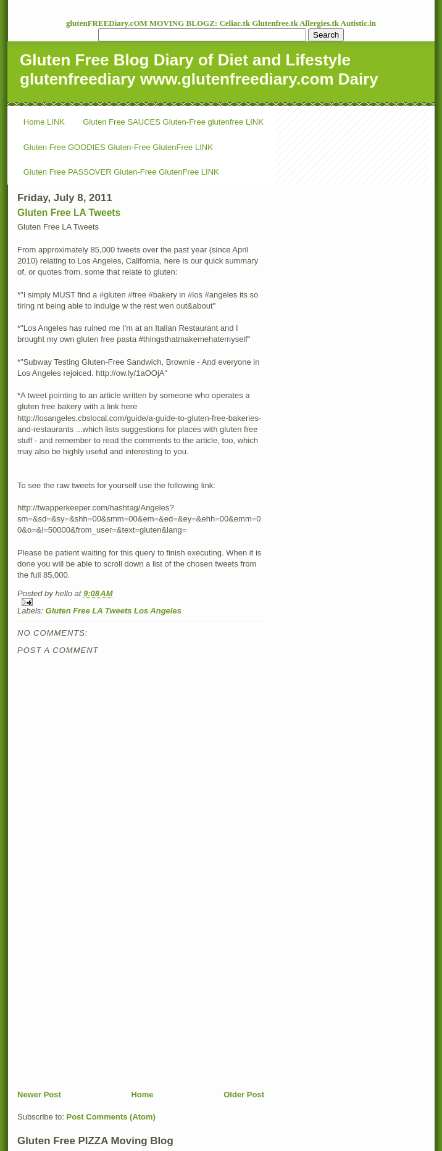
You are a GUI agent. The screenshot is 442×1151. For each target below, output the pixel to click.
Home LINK (44, 122)
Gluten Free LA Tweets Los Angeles (113, 610)
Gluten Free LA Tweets (68, 212)
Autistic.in (358, 23)
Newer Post (39, 1094)
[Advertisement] (109, 1003)
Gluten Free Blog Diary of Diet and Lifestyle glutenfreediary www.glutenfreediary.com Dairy (199, 69)
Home (142, 1094)
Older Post (243, 1094)
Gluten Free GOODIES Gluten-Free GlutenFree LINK (118, 147)
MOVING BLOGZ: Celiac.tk (200, 23)
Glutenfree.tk (275, 23)
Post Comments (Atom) (111, 1116)
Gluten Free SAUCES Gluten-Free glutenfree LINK (173, 122)
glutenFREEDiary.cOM (107, 23)
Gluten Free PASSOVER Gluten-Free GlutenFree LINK (121, 172)
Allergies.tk (319, 23)
